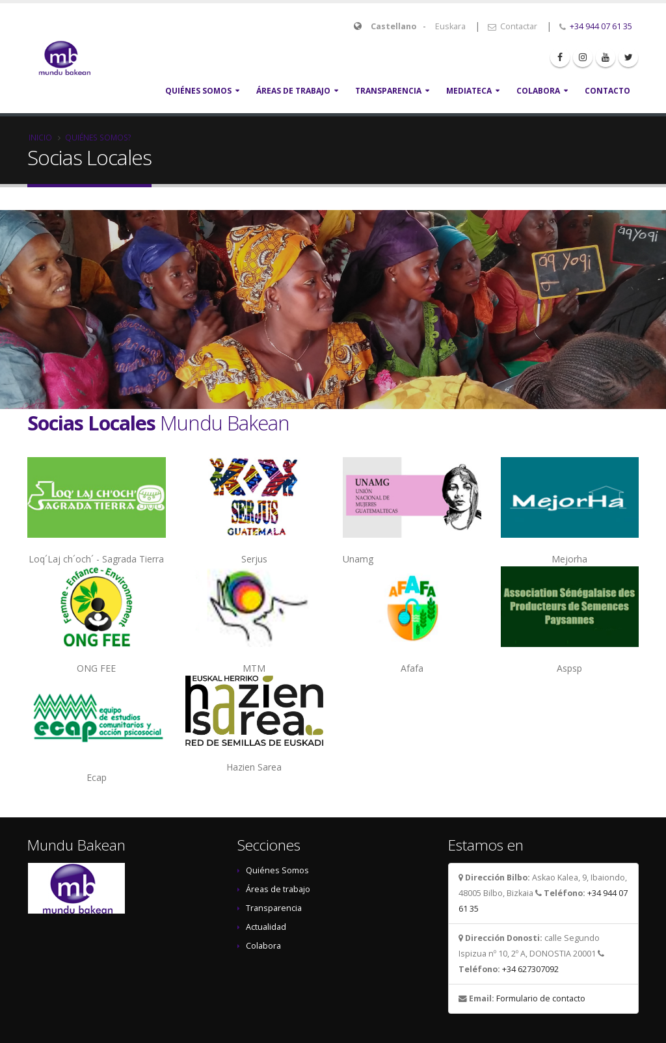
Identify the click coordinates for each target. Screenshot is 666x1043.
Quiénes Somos (198, 90)
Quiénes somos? (98, 137)
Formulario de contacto (540, 998)
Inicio (40, 137)
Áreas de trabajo (278, 889)
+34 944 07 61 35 (601, 26)
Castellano (393, 26)
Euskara (450, 26)
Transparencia (388, 90)
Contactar (512, 26)
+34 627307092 (530, 969)
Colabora (538, 90)
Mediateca (469, 90)
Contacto (607, 90)
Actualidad (266, 926)
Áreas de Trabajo (293, 90)
